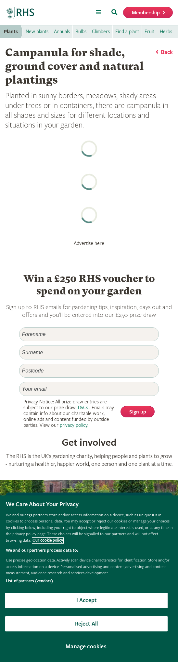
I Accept (86, 600)
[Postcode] (89, 371)
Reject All (86, 623)
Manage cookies (86, 646)
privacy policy (73, 425)
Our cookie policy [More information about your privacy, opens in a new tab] (47, 540)
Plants (11, 32)
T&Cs (82, 408)
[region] (89, 578)
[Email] (89, 389)
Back (167, 52)
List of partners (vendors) (29, 581)
